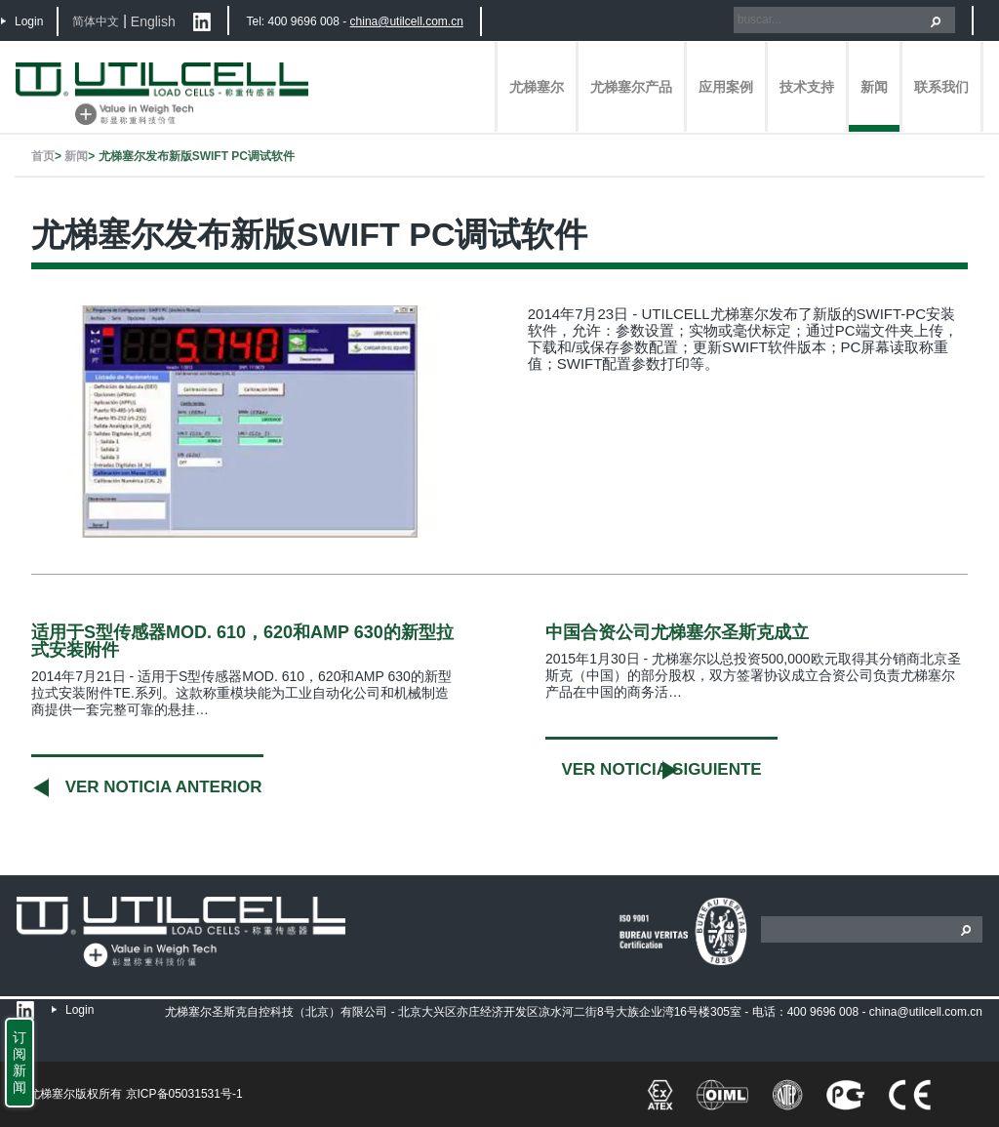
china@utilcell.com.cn (406, 21)
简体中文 (95, 21)
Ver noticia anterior (163, 787)
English (153, 21)
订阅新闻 (19, 1062)
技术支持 (806, 87)
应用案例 (726, 87)
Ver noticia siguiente (661, 769)
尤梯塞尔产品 (631, 87)
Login (29, 21)
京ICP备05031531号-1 (184, 1094)
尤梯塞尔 (536, 87)
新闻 (874, 87)
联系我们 (941, 87)
